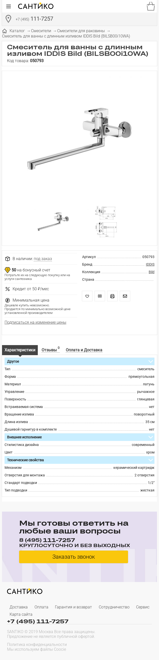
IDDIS (150, 264)
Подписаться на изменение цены (35, 322)
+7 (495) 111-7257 (38, 621)
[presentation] (119, 646)
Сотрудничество (114, 607)
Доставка (19, 607)
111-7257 (34, 19)
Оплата (41, 607)
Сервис (142, 607)
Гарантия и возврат (73, 607)
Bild (151, 272)
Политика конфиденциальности (37, 644)
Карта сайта (21, 614)
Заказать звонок (73, 557)
